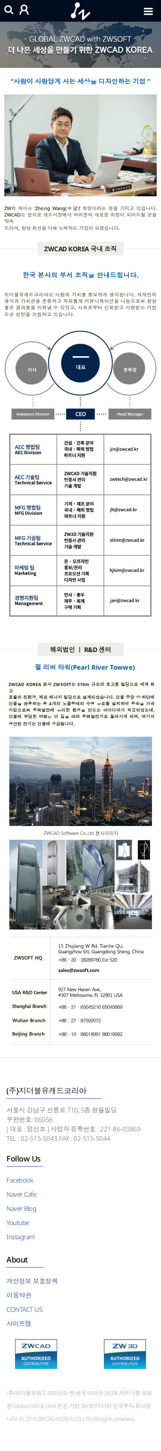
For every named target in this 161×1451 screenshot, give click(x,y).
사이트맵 (18, 1323)
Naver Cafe (21, 1194)
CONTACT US (24, 1309)
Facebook (19, 1180)
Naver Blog (21, 1208)
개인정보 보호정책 (32, 1281)
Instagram (20, 1236)
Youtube (17, 1222)
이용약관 (18, 1295)
